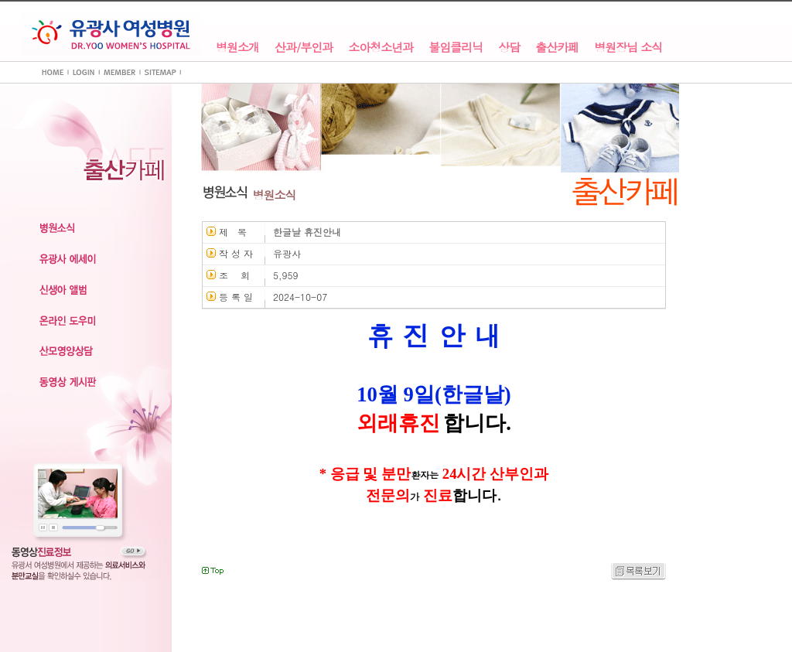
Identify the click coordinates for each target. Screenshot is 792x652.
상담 (509, 47)
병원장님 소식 (628, 47)
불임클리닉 (455, 47)
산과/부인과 (304, 47)
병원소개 (237, 47)
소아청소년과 (380, 47)
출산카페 (557, 47)
